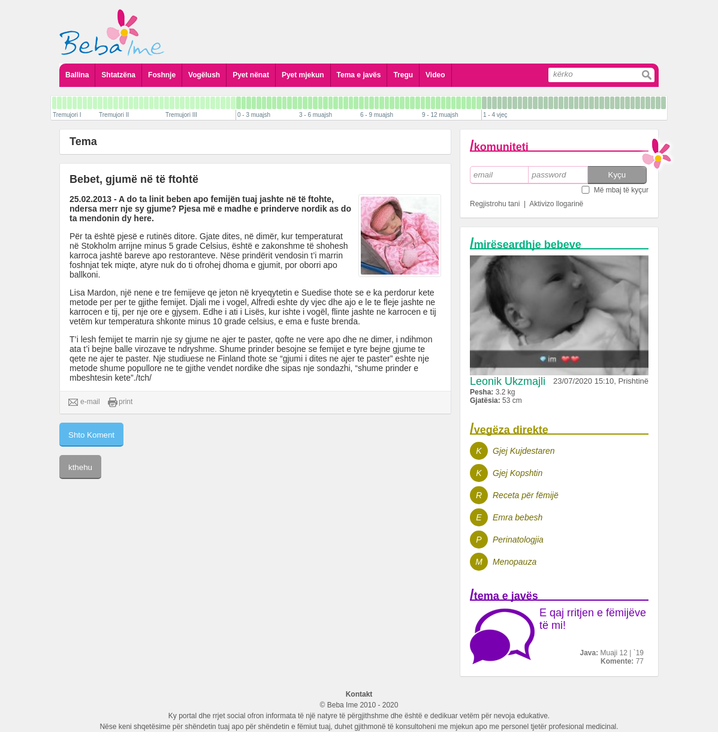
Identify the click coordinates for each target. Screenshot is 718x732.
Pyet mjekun (303, 75)
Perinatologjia (518, 539)
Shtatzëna (118, 75)
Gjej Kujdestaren (524, 451)
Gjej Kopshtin (517, 473)
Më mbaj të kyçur (621, 190)
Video (435, 75)
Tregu (403, 75)
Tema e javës (359, 75)
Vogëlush (204, 75)
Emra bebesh (517, 517)
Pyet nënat (251, 75)
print (120, 402)
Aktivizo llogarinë (556, 204)
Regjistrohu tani (495, 204)
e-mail (84, 402)
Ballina (77, 75)
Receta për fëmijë (526, 495)
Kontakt (359, 694)
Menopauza (514, 562)
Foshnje (162, 75)
